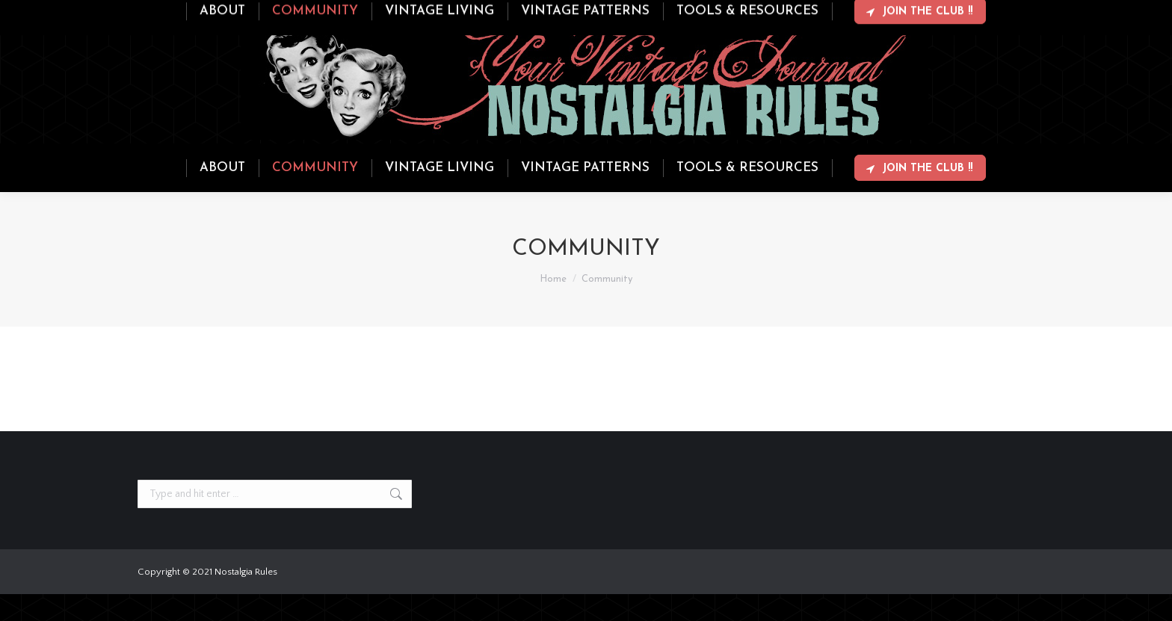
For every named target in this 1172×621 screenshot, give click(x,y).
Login (974, 13)
